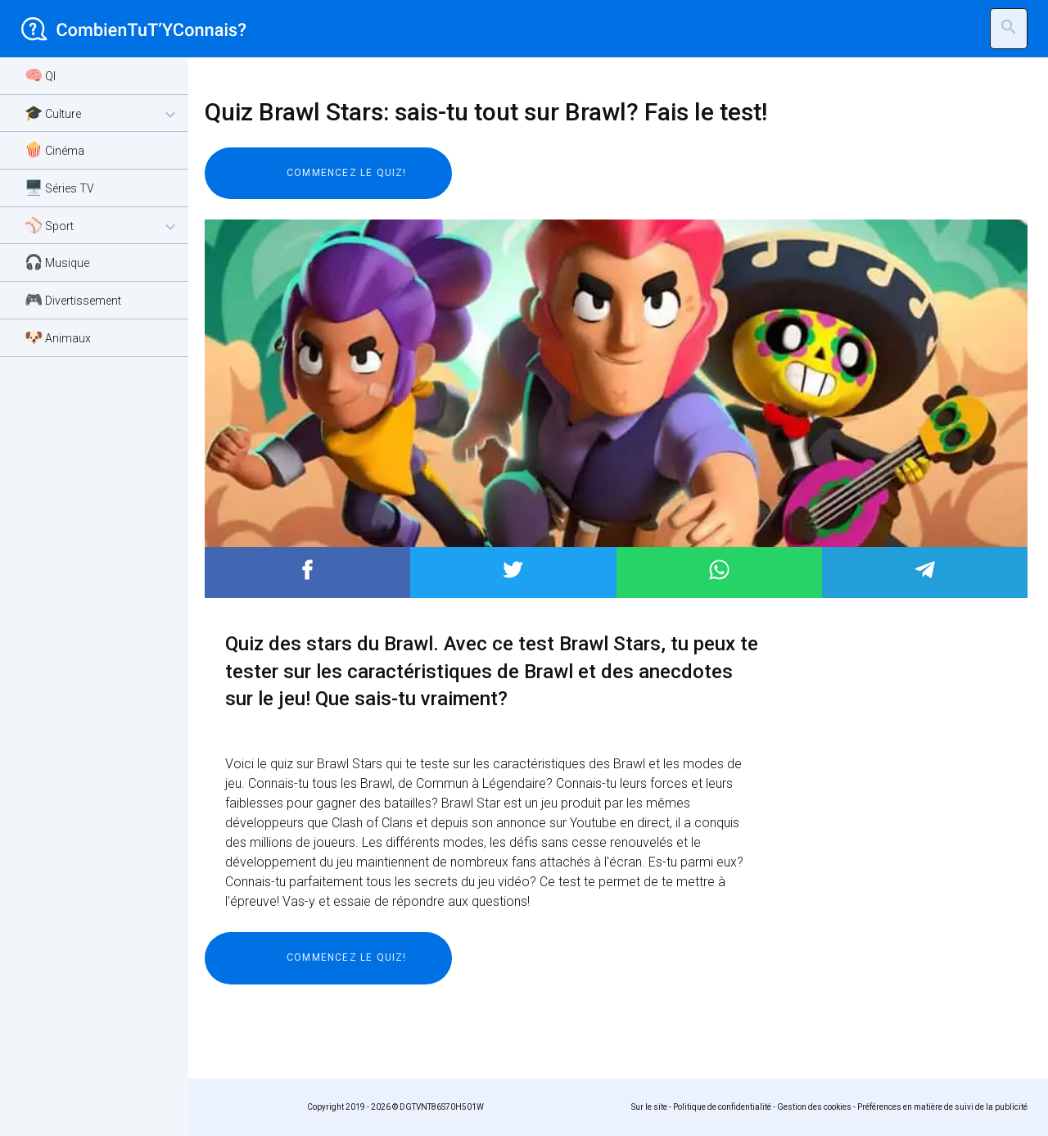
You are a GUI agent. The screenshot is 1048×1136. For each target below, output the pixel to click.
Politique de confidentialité (722, 1106)
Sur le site (649, 1106)
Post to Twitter (513, 569)
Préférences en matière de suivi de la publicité (942, 1106)
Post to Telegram (925, 569)
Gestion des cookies (814, 1106)
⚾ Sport (102, 226)
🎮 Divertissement (73, 299)
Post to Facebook (307, 569)
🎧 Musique (57, 261)
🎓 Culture (102, 114)
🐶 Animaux (58, 337)
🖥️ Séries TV (59, 187)
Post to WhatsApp (719, 569)
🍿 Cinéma (54, 149)
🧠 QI (40, 75)
